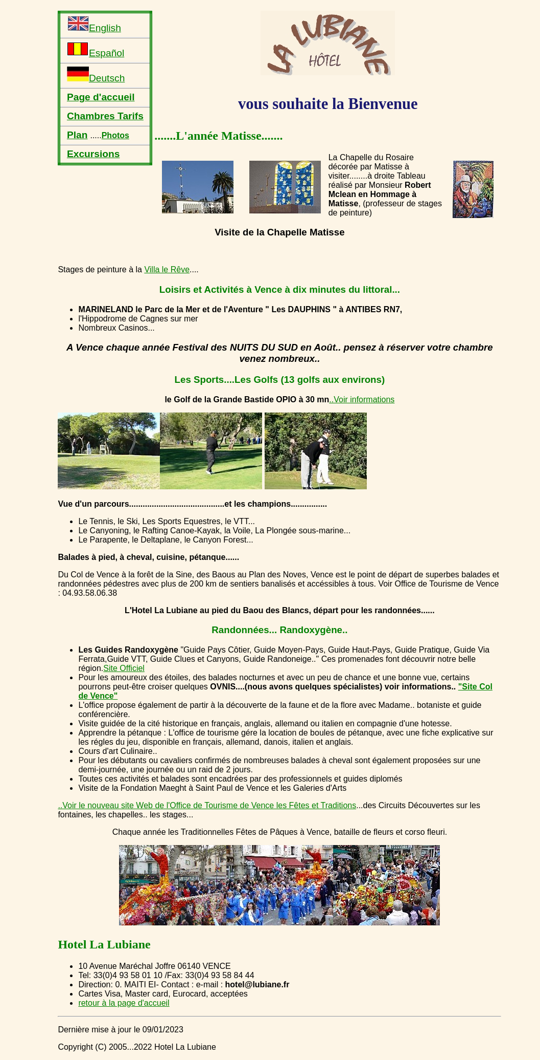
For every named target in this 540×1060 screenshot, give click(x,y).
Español (95, 49)
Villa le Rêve (167, 269)
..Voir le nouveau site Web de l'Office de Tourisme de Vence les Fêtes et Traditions (207, 805)
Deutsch (96, 75)
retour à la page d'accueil (123, 1003)
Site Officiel (124, 668)
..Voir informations (361, 399)
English (94, 24)
